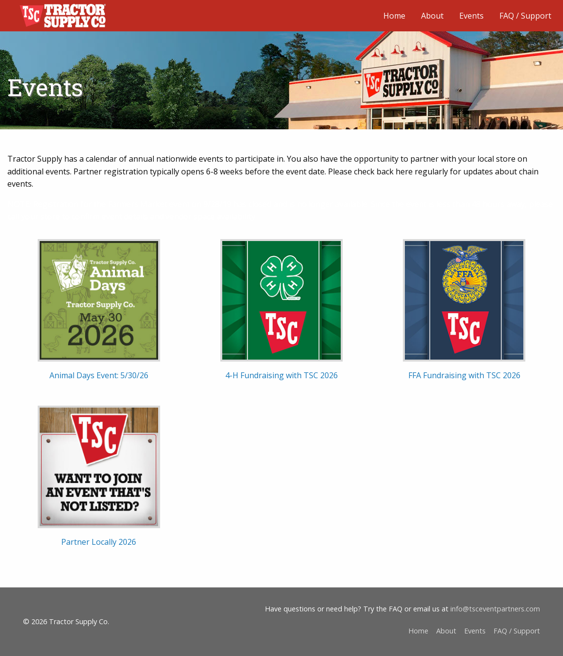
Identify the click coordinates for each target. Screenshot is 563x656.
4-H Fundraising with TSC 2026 (281, 375)
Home (394, 15)
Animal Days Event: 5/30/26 (98, 375)
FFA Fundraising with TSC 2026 (464, 375)
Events (471, 15)
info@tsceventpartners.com (495, 608)
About (432, 15)
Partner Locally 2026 (98, 541)
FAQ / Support (525, 15)
